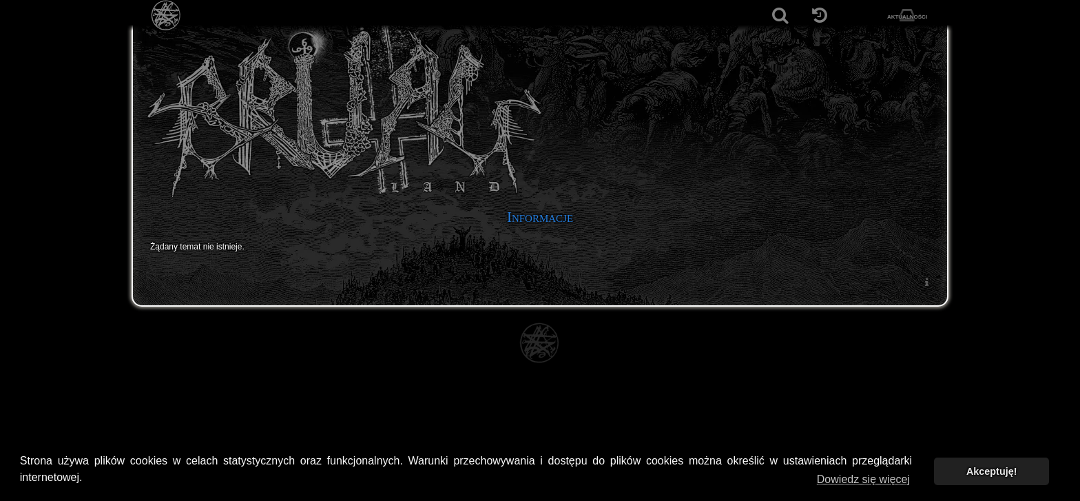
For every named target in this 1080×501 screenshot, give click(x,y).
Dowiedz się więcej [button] (863, 479)
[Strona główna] (166, 15)
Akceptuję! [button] (991, 471)
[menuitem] (926, 281)
